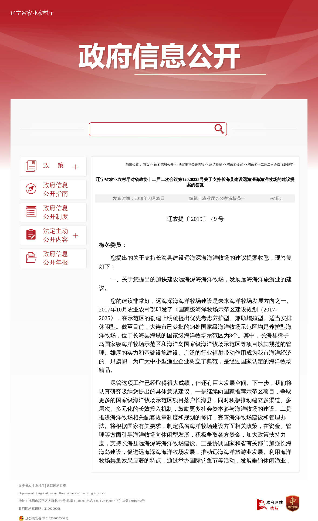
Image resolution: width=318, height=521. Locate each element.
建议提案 (215, 164)
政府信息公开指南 (55, 189)
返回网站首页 (56, 486)
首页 (146, 164)
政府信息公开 (164, 164)
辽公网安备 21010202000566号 (46, 518)
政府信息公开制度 (55, 212)
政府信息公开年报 (55, 258)
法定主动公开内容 (55, 235)
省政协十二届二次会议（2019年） (272, 164)
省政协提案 (235, 164)
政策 (57, 165)
